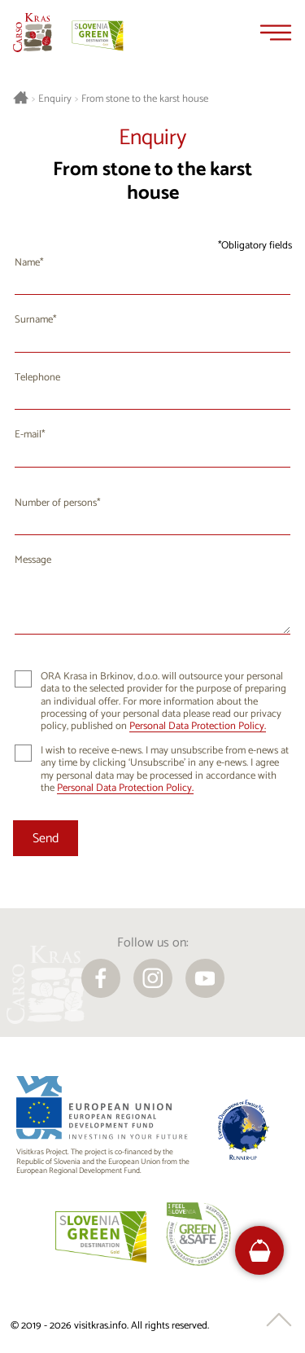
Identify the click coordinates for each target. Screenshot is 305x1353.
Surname (34, 319)
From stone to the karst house (144, 99)
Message (33, 560)
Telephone (37, 377)
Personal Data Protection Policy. (197, 726)
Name (27, 262)
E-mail (28, 434)
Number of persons (56, 503)
